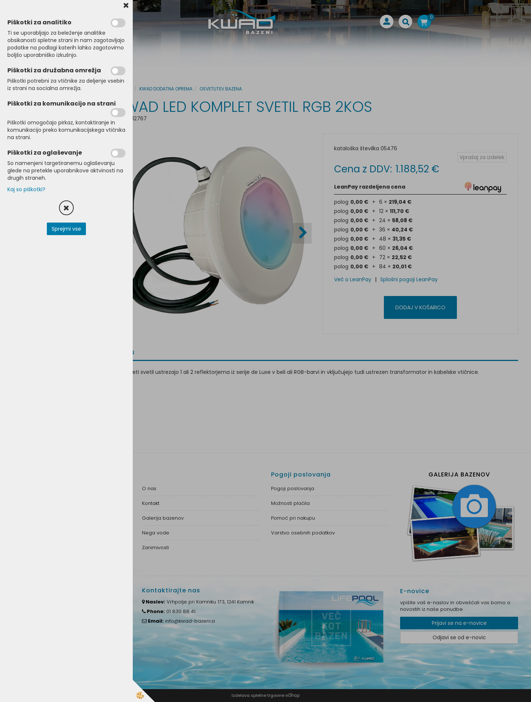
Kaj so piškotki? (26, 189)
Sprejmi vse (66, 229)
